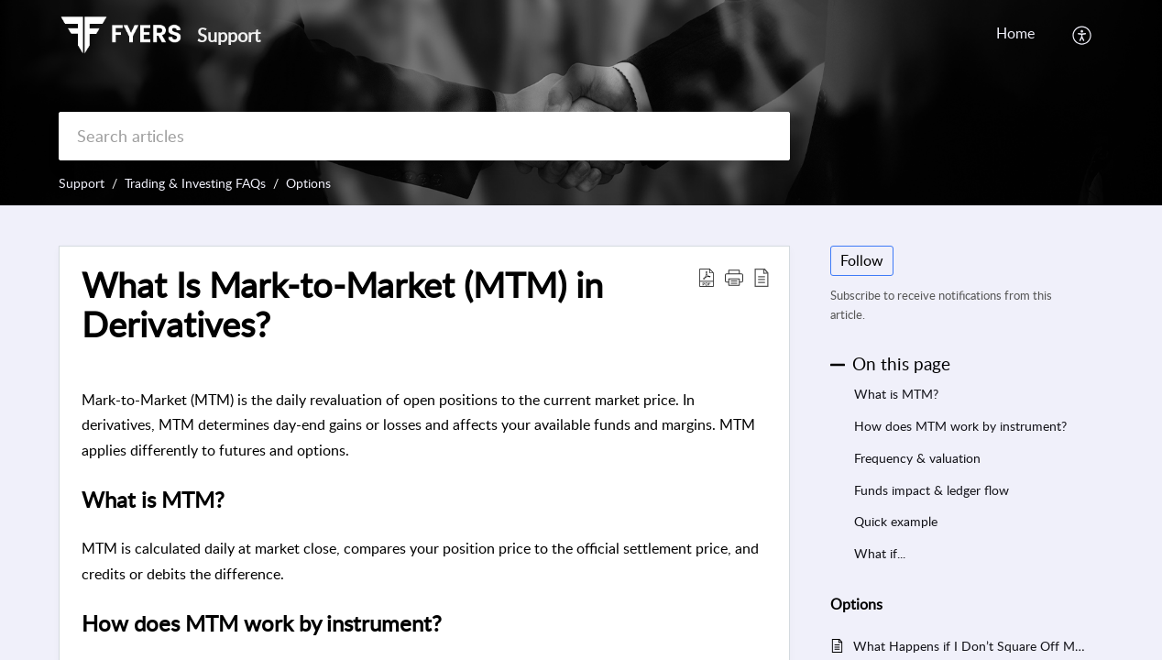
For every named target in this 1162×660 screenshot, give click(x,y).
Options (308, 183)
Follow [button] (861, 260)
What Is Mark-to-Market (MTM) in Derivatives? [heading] (342, 305)
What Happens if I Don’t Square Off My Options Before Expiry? (969, 645)
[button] (1082, 35)
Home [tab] (1015, 33)
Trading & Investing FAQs (195, 183)
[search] (424, 136)
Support (81, 183)
